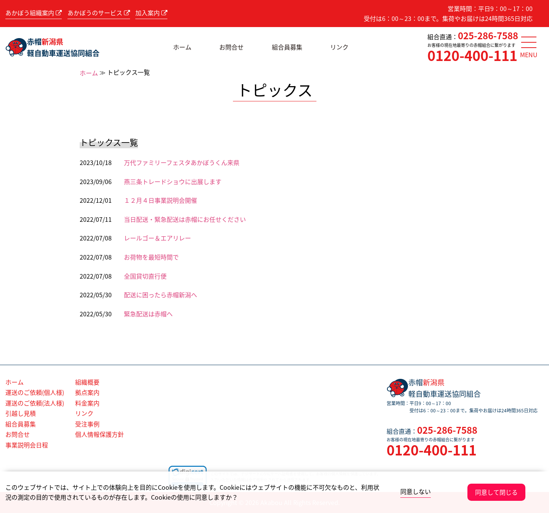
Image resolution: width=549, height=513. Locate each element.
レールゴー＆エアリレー (157, 237)
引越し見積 (20, 413)
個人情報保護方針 (99, 434)
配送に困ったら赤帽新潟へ (160, 294)
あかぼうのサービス (98, 12)
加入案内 (151, 12)
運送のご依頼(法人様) (34, 402)
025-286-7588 (488, 35)
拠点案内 (87, 392)
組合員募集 (287, 46)
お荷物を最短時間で (151, 256)
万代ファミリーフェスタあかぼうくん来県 (181, 162)
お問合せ (231, 46)
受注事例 (87, 423)
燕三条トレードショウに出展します (173, 181)
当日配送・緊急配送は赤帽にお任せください (185, 219)
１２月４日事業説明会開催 (160, 200)
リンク (339, 46)
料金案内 (87, 402)
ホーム (182, 46)
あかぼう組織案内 (33, 12)
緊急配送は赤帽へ (148, 313)
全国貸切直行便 (145, 276)
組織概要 (87, 381)
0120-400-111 (472, 55)
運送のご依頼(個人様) (34, 392)
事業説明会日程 (26, 444)
